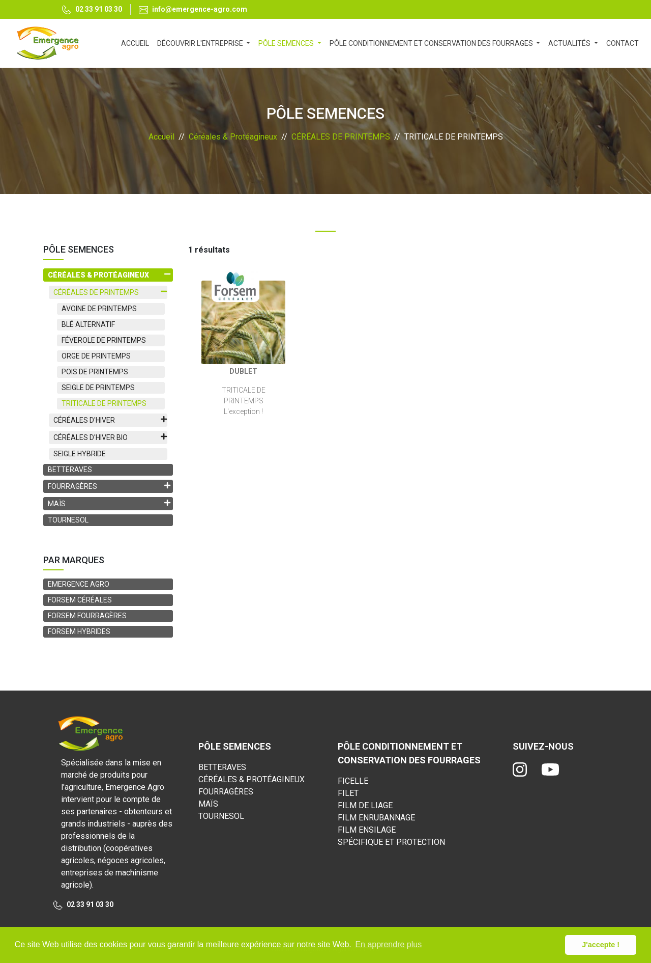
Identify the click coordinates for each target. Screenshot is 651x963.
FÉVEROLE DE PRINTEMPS (104, 340)
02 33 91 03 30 (92, 10)
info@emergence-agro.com (193, 9)
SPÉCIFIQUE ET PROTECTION (391, 842)
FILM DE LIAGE (365, 805)
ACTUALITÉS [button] (570, 43)
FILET (348, 793)
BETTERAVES (70, 469)
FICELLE (353, 781)
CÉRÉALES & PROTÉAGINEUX (251, 779)
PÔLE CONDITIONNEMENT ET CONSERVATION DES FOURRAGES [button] (432, 43)
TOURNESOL (68, 520)
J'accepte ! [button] (600, 945)
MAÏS (208, 804)
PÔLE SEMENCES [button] (286, 43)
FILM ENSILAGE (367, 830)
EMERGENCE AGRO (78, 584)
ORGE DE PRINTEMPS (96, 356)
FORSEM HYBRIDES (79, 631)
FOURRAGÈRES (225, 791)
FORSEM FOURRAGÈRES (87, 616)
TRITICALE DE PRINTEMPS (104, 403)
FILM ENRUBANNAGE (376, 817)
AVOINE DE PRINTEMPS (99, 309)
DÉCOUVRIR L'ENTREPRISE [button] (201, 43)
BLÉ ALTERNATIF (88, 324)
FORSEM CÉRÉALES (80, 600)
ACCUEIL (137, 42)
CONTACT (622, 43)
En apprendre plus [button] (388, 944)
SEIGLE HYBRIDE (79, 454)
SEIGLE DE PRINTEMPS (98, 387)
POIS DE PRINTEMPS (95, 372)
